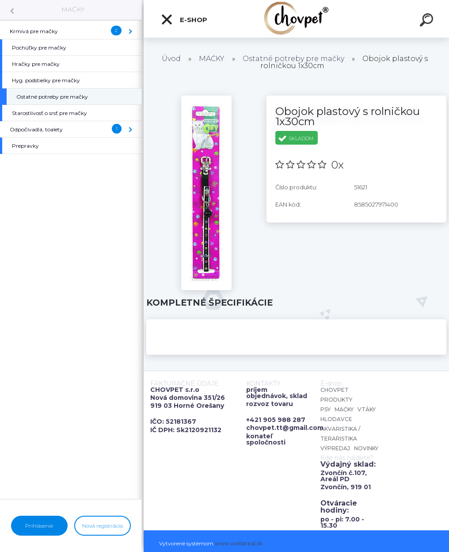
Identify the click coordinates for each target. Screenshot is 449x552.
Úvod (171, 58)
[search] (428, 21)
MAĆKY (72, 9)
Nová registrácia (102, 525)
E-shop (183, 19)
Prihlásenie (39, 525)
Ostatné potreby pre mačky (293, 58)
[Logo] (296, 19)
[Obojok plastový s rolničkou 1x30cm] (206, 99)
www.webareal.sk (239, 543)
